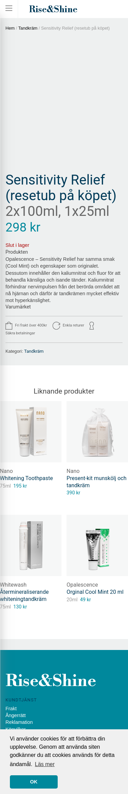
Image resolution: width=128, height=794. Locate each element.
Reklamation (19, 722)
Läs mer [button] (45, 764)
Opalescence (82, 585)
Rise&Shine (53, 9)
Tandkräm (27, 28)
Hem (10, 28)
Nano (73, 471)
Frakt (11, 708)
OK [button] (34, 781)
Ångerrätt (15, 715)
